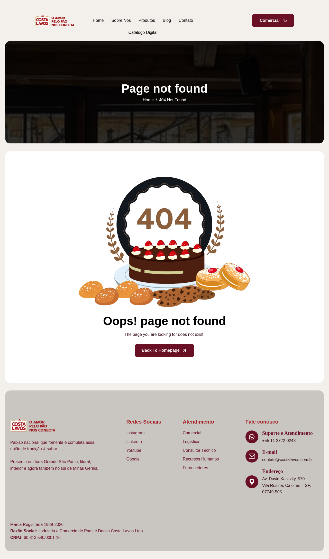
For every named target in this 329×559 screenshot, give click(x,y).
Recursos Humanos (201, 459)
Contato (186, 20)
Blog (167, 20)
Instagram (135, 433)
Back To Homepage (164, 350)
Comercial (192, 433)
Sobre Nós (121, 20)
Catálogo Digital (142, 32)
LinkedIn (134, 441)
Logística (191, 441)
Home (98, 20)
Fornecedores (195, 468)
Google (133, 459)
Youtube (133, 450)
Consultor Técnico (199, 450)
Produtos (147, 20)
